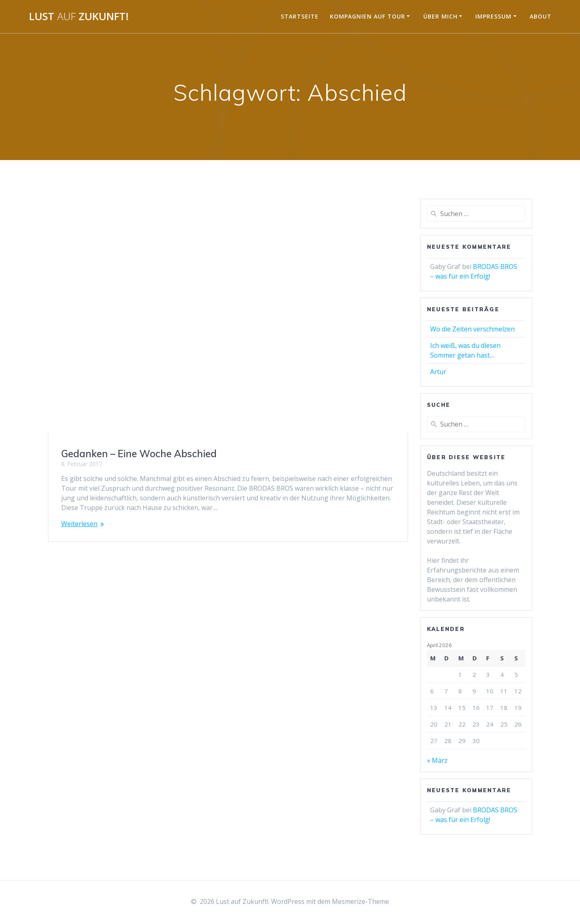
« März (437, 760)
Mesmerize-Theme (360, 901)
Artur (438, 371)
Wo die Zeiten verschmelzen (472, 329)
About (540, 16)
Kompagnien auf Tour (367, 16)
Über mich (440, 16)
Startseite (300, 16)
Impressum (493, 16)
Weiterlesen (79, 523)
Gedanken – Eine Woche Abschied (139, 453)
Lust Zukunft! (79, 16)
